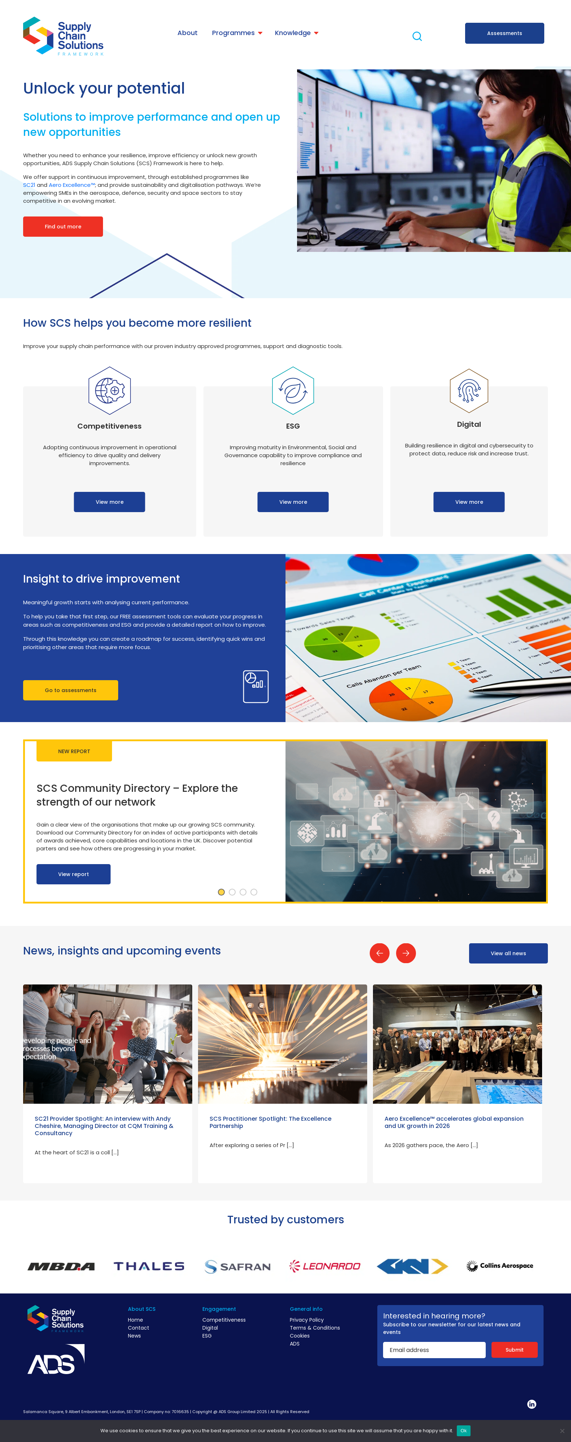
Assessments (504, 33)
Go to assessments (70, 690)
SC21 (29, 185)
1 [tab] (221, 892)
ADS (295, 1343)
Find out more (63, 226)
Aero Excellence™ (72, 185)
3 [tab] (243, 892)
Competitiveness (224, 1319)
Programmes (233, 32)
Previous (380, 953)
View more (110, 502)
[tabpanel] (285, 821)
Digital (210, 1327)
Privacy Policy (307, 1319)
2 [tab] (232, 892)
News (134, 1335)
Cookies (300, 1335)
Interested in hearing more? (434, 1316)
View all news (508, 953)
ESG (207, 1335)
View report (73, 874)
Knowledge (293, 32)
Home (135, 1319)
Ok (463, 1430)
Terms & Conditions (315, 1327)
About (187, 32)
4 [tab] (254, 892)
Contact (138, 1327)
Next (406, 953)
